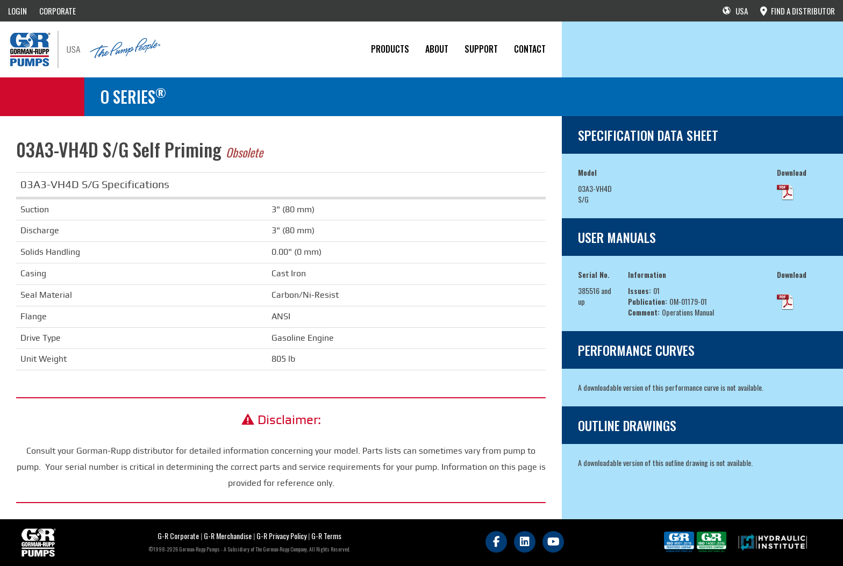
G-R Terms (326, 535)
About (436, 48)
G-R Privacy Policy (281, 535)
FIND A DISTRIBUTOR (797, 11)
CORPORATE (57, 11)
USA (735, 11)
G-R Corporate (178, 535)
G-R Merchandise (228, 535)
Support (481, 48)
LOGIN (17, 11)
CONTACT (530, 48)
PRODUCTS (390, 48)
